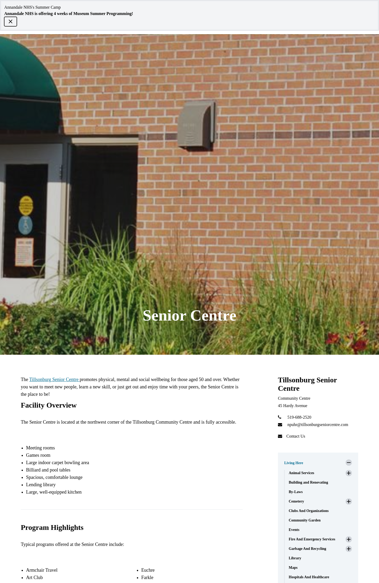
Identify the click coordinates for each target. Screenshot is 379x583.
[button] (318, 461)
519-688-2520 (299, 417)
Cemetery (296, 501)
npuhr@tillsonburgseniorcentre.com (317, 424)
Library (295, 558)
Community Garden (305, 520)
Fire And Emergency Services (312, 539)
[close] (10, 21)
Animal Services (301, 473)
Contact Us (295, 436)
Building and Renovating (308, 482)
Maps (293, 568)
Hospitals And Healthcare (309, 577)
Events (294, 530)
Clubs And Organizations (309, 511)
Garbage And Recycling (307, 549)
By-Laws (296, 492)
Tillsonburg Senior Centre (54, 379)
